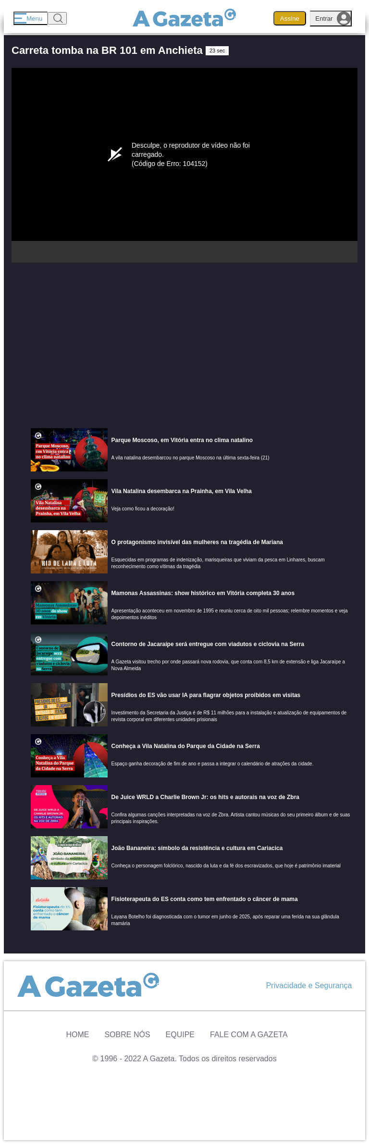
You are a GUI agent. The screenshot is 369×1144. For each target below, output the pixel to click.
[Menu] (30, 18)
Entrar (333, 18)
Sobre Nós (127, 1034)
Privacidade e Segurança (309, 985)
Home (77, 1034)
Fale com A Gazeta (249, 1034)
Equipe (180, 1034)
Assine (289, 18)
